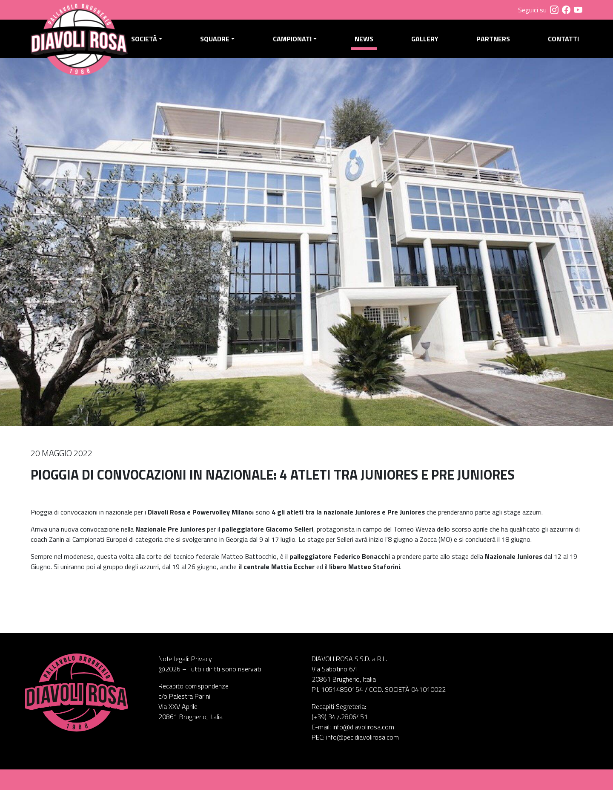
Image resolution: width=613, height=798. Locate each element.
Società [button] (151, 43)
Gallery (427, 43)
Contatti (563, 43)
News (367, 43)
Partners (494, 43)
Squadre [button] (220, 43)
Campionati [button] (296, 43)
